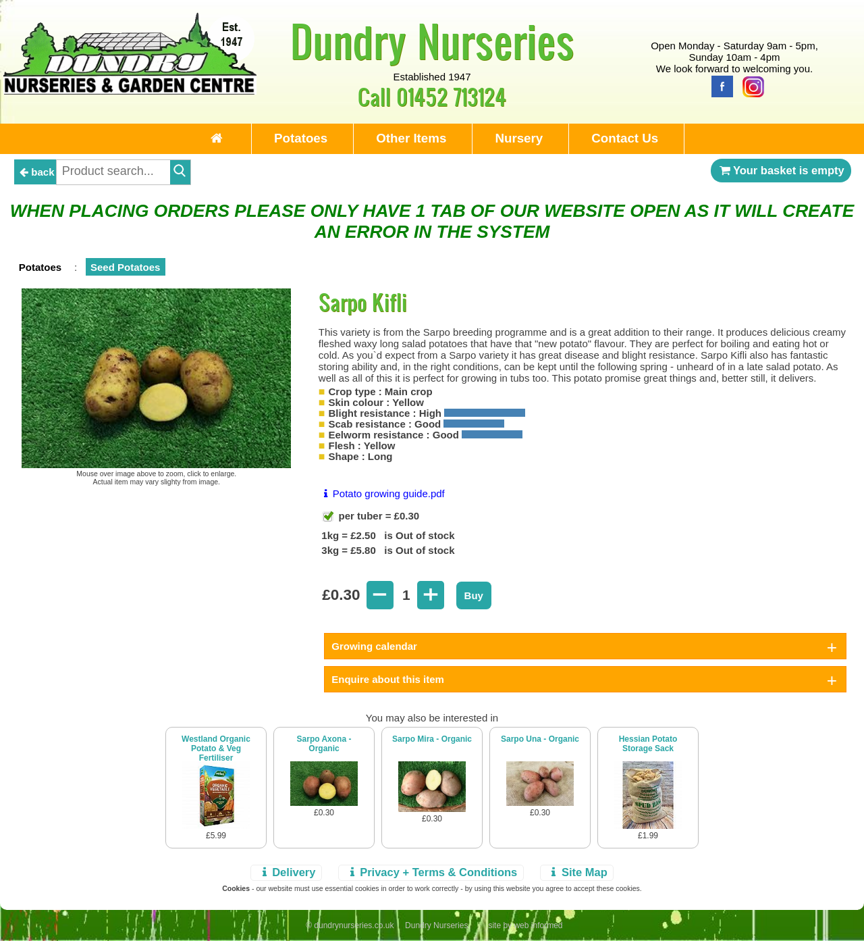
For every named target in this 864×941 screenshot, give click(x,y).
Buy (473, 595)
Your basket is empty (781, 170)
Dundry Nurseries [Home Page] (432, 40)
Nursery (519, 138)
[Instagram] (750, 85)
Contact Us (624, 138)
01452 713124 (451, 96)
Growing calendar (374, 646)
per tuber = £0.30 (377, 516)
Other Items (411, 138)
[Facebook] (719, 85)
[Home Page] (129, 91)
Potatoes (300, 138)
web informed (538, 925)
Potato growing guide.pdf (382, 493)
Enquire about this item (387, 679)
